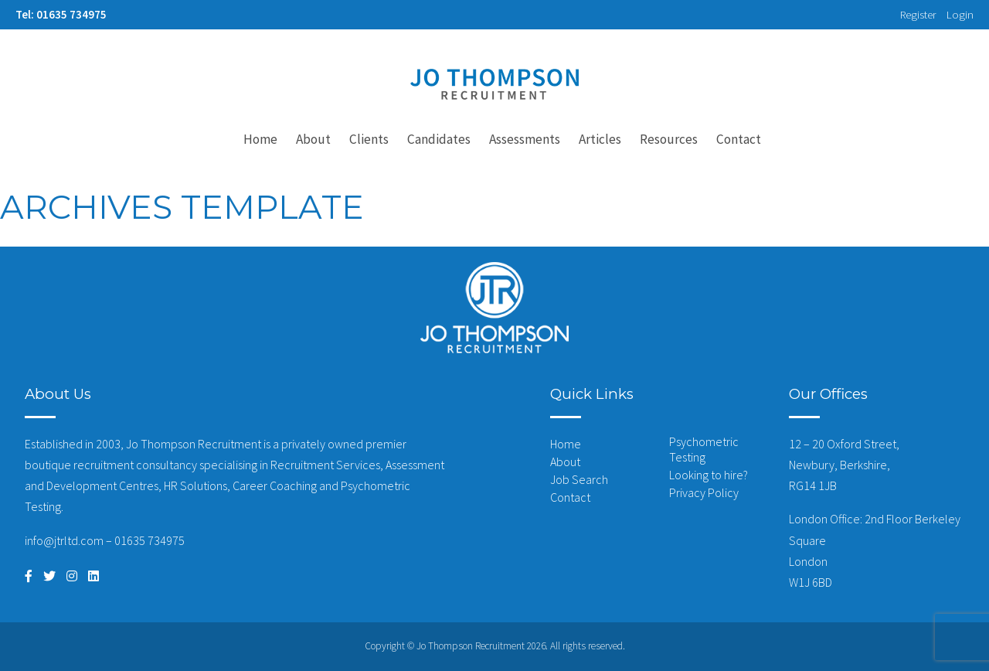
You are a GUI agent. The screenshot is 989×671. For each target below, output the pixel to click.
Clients (369, 139)
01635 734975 (149, 540)
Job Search (579, 479)
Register (918, 15)
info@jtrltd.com (64, 540)
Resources (669, 139)
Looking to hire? (708, 474)
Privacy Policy (704, 492)
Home (260, 139)
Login (960, 15)
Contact (738, 139)
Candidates (439, 139)
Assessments (524, 139)
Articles (600, 139)
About (313, 139)
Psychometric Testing (704, 449)
